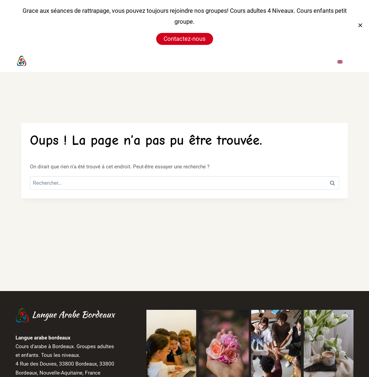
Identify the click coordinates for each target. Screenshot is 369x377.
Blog (295, 61)
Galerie (272, 61)
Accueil (159, 61)
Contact (318, 61)
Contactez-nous (184, 38)
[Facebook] (119, 61)
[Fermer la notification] (360, 25)
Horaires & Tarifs (233, 61)
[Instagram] (129, 61)
